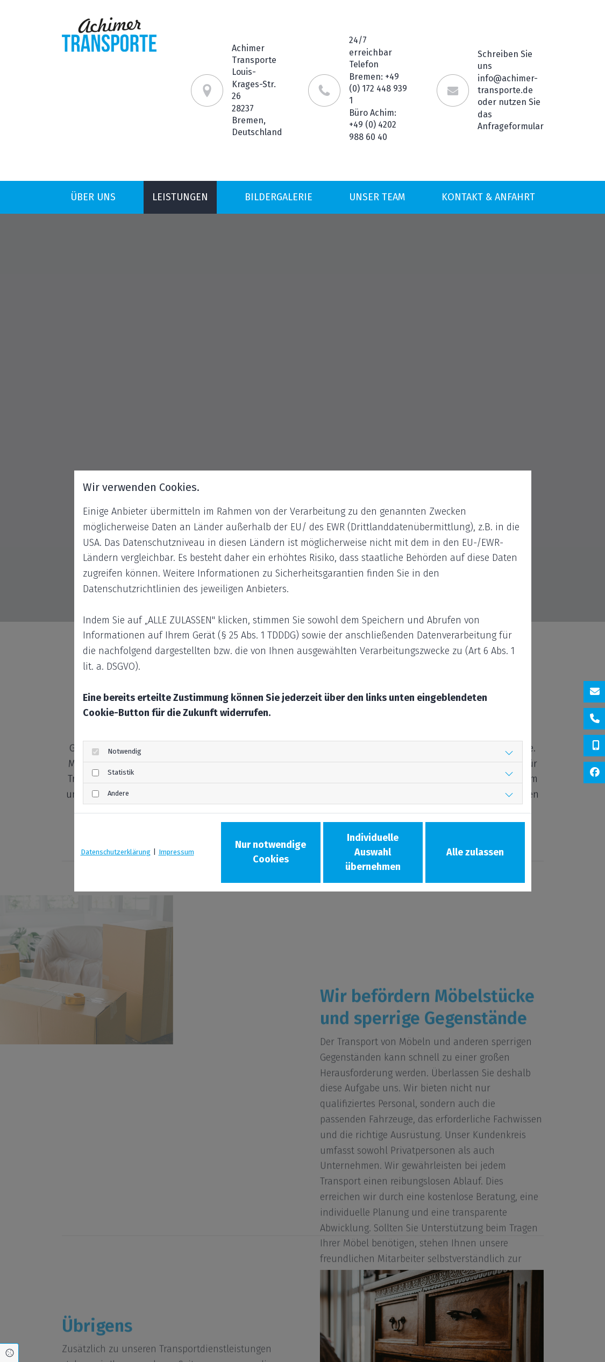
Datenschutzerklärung (116, 852)
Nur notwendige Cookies (270, 852)
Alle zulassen (475, 852)
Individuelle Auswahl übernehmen (373, 852)
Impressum (176, 852)
